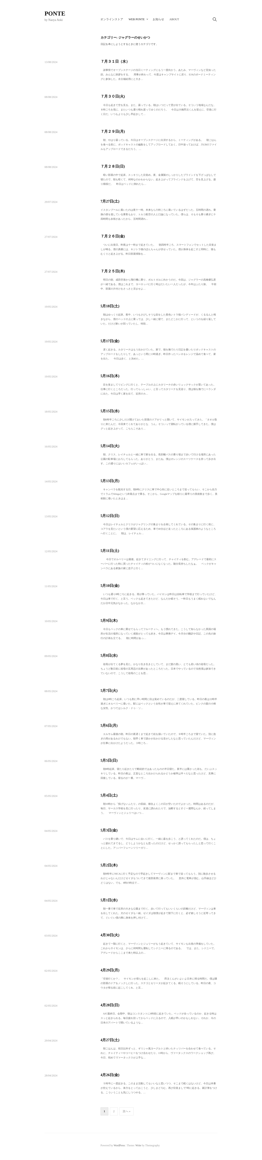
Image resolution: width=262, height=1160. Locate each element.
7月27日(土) (110, 201)
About (174, 19)
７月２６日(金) (113, 236)
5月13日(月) (110, 481)
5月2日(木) (109, 865)
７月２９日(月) (113, 131)
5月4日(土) (109, 795)
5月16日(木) (110, 376)
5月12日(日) (110, 516)
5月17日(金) (110, 341)
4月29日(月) (110, 970)
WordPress (119, 1145)
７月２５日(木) (113, 271)
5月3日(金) (109, 830)
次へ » (126, 1111)
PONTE (55, 13)
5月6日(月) (109, 725)
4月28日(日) (110, 1005)
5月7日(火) (109, 690)
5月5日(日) (109, 760)
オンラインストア (111, 19)
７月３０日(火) (113, 96)
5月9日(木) (109, 620)
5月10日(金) (110, 586)
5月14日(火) (110, 446)
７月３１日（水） (115, 61)
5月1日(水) (109, 900)
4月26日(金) (110, 1075)
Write (138, 1145)
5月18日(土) (110, 306)
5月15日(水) (110, 411)
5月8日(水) (109, 655)
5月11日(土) (110, 551)
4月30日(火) (110, 935)
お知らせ (158, 19)
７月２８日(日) (113, 166)
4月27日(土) (110, 1040)
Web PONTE (136, 19)
